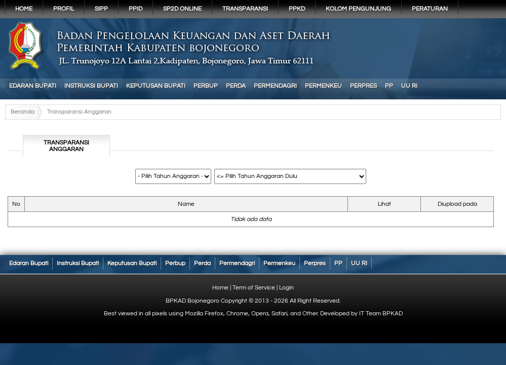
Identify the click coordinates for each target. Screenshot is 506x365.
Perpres (363, 86)
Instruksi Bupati (91, 86)
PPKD (297, 9)
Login (286, 287)
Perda (236, 86)
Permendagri (275, 86)
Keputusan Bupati (155, 86)
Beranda (22, 111)
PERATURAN (430, 9)
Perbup (205, 86)
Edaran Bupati (32, 86)
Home (23, 9)
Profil (63, 9)
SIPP (101, 9)
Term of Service (253, 287)
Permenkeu (323, 86)
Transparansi (245, 9)
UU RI (409, 86)
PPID (135, 9)
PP (389, 86)
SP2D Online (182, 9)
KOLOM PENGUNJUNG (358, 9)
